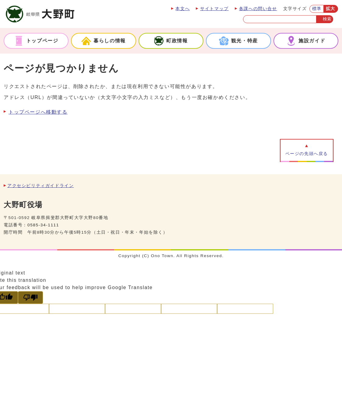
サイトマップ (214, 8)
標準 (317, 8)
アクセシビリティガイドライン (40, 185)
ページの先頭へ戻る (306, 153)
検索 (327, 19)
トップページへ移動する (38, 112)
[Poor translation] (30, 297)
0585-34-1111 (43, 225)
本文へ (182, 8)
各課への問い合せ (258, 8)
